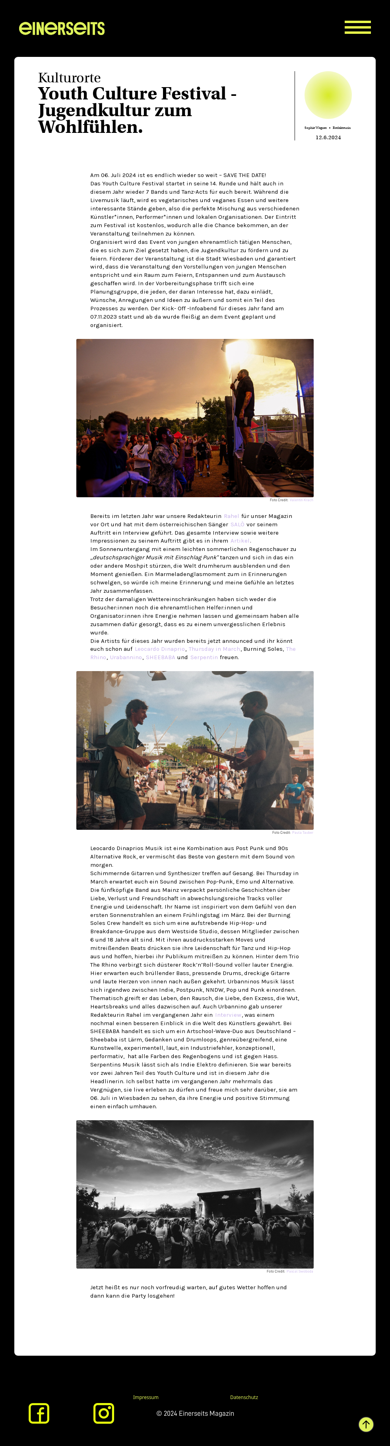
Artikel (240, 540)
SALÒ (237, 524)
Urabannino (126, 657)
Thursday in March (214, 648)
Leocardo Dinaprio (160, 648)
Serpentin (204, 657)
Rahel (231, 516)
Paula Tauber (302, 833)
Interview (228, 1014)
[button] (364, 20)
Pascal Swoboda (300, 1271)
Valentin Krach (301, 500)
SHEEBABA (161, 657)
